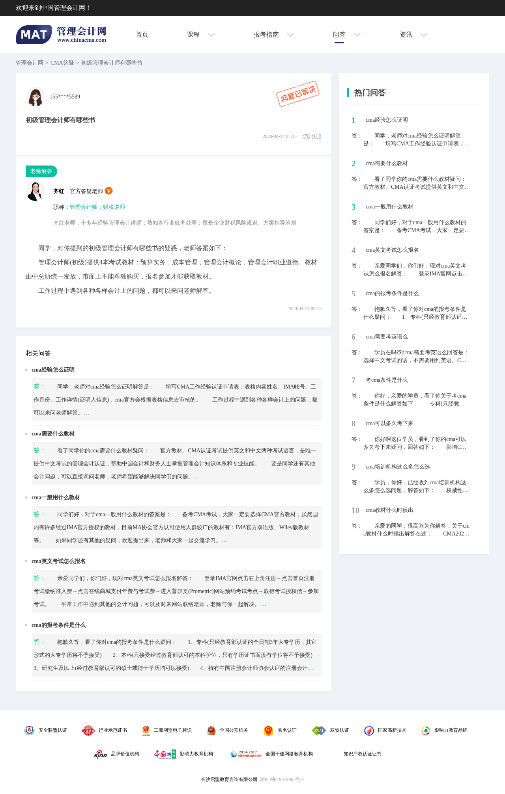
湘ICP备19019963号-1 (282, 779)
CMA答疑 (62, 63)
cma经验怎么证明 (53, 370)
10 (355, 510)
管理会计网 (29, 63)
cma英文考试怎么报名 (59, 561)
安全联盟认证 (45, 730)
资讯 (414, 34)
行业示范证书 (104, 730)
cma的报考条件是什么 (59, 625)
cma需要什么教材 (53, 434)
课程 (201, 34)
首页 (142, 34)
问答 (347, 34)
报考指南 (274, 34)
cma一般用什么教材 (56, 497)
